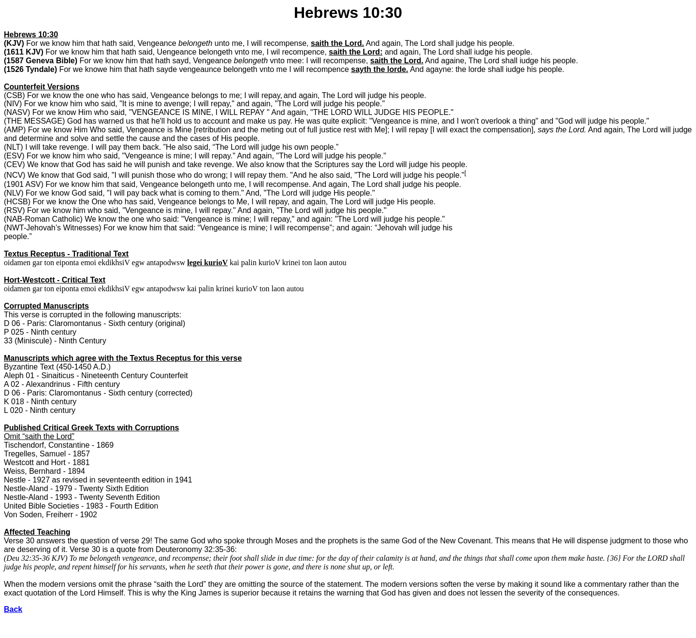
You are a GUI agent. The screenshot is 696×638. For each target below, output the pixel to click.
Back (13, 609)
